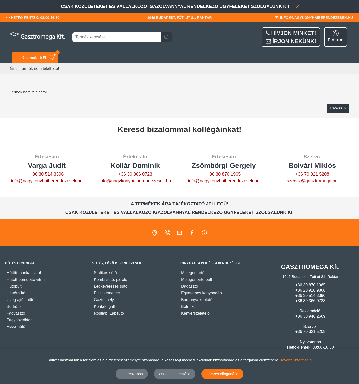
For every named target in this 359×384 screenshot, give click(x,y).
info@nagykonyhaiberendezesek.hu (46, 180)
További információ (296, 360)
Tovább (336, 108)
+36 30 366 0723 (135, 174)
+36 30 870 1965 (224, 174)
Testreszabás (132, 374)
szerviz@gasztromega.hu (312, 180)
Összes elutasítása (174, 374)
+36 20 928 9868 (310, 290)
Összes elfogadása (222, 374)
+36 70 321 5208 (312, 174)
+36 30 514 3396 (47, 174)
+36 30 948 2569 (310, 316)
